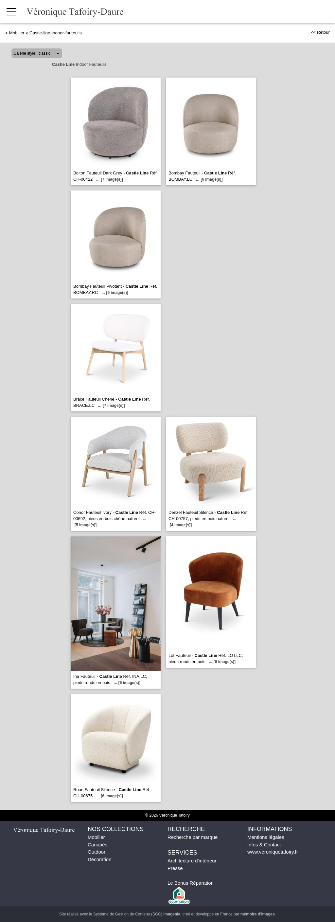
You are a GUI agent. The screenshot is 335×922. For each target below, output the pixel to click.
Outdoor (96, 852)
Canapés (97, 844)
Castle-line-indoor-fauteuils (55, 32)
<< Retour (320, 32)
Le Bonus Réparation (191, 883)
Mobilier (17, 32)
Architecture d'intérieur (192, 860)
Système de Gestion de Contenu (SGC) (136, 914)
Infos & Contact (264, 844)
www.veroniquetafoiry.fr (272, 852)
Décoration (100, 859)
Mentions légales (265, 837)
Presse (175, 868)
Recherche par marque (193, 837)
